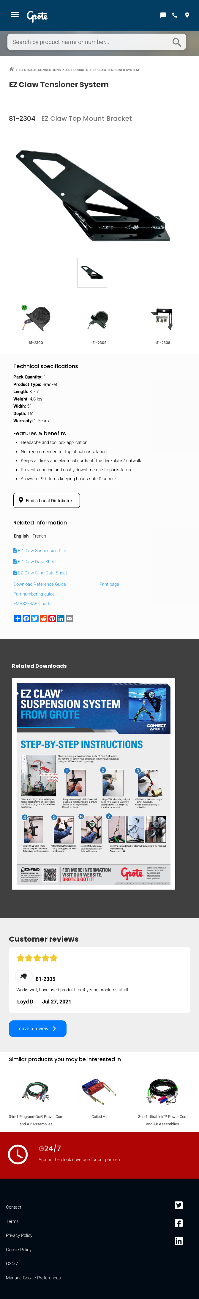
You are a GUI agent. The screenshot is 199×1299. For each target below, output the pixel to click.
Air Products (76, 70)
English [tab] (21, 536)
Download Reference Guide (39, 584)
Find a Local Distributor (44, 500)
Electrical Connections (40, 70)
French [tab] (39, 536)
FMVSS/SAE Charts (32, 603)
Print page (109, 584)
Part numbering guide (34, 594)
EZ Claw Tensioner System (116, 70)
